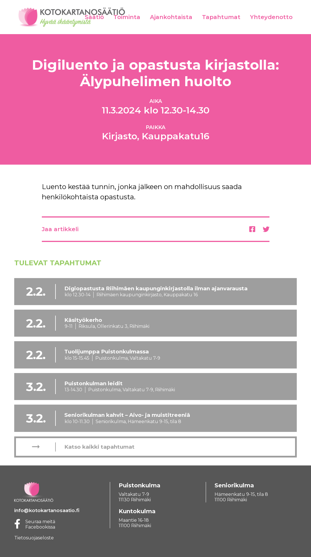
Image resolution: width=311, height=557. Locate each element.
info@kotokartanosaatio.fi (46, 510)
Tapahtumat (221, 17)
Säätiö (94, 17)
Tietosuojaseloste (34, 538)
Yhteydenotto (271, 17)
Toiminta (127, 17)
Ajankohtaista (171, 17)
